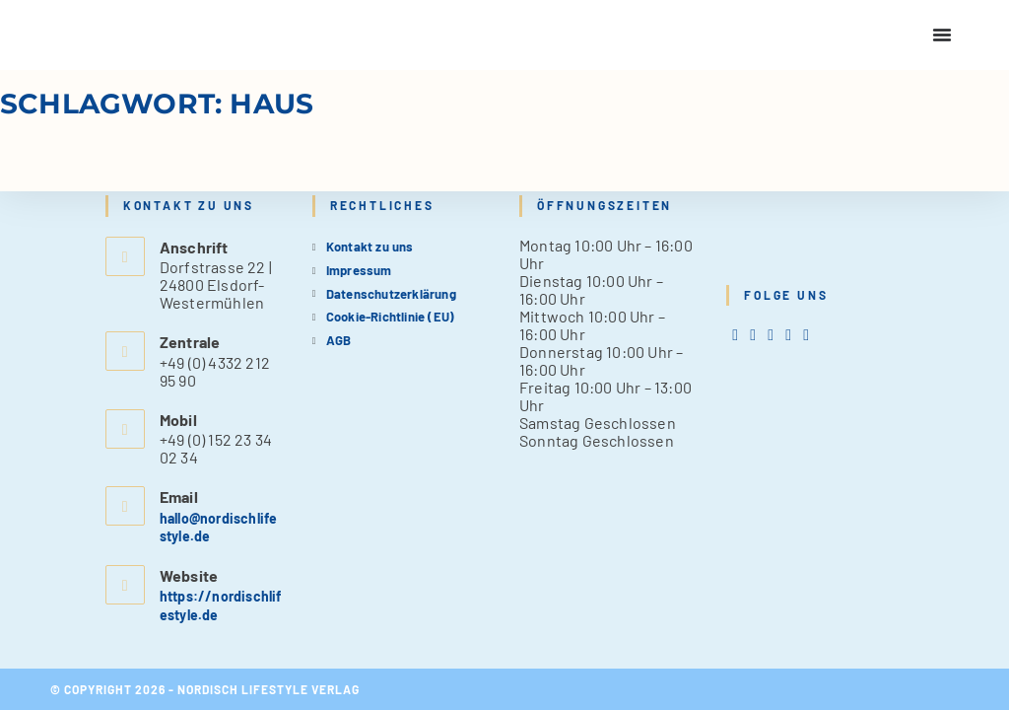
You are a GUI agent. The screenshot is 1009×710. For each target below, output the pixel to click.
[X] (735, 333)
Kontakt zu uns (370, 245)
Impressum (359, 269)
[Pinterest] (788, 333)
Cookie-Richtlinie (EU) (390, 315)
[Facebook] (753, 333)
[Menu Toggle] (942, 34)
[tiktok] (806, 333)
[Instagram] (771, 333)
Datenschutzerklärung (391, 292)
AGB (339, 339)
